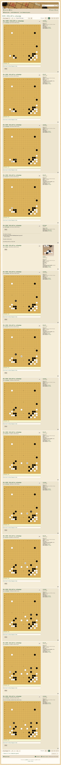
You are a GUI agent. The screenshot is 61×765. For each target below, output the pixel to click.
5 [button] (54, 18)
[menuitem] (10, 10)
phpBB (26, 759)
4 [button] (52, 18)
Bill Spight (45, 225)
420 (46, 23)
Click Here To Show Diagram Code (10, 66)
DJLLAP (44, 74)
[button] (45, 18)
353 (46, 259)
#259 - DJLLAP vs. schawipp (11, 16)
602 (46, 77)
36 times (49, 266)
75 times (49, 27)
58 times (49, 28)
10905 (46, 228)
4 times (49, 82)
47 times (49, 83)
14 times (49, 267)
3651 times (50, 230)
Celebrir (44, 256)
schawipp (44, 20)
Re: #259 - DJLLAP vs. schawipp (13, 21)
